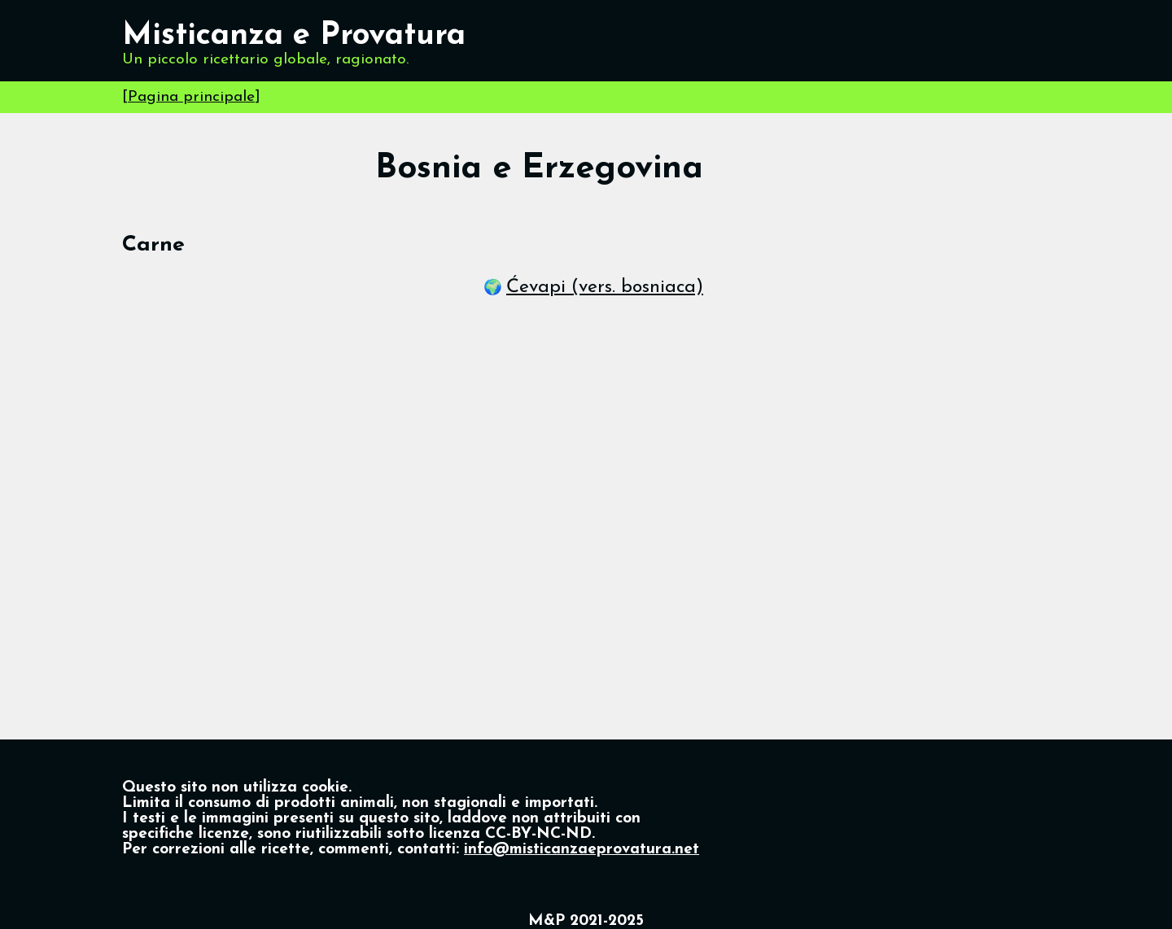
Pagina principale (191, 97)
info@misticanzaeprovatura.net (581, 849)
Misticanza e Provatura (294, 36)
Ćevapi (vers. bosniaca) (604, 287)
